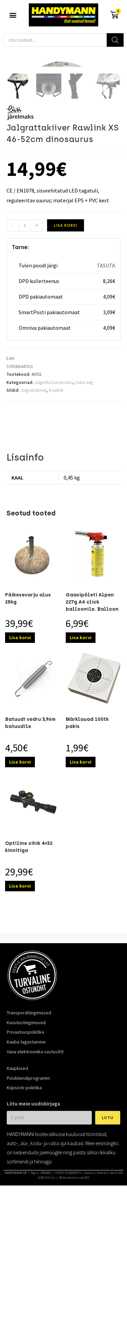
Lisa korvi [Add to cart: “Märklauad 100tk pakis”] (80, 900)
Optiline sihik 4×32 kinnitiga (28, 985)
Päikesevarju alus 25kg (28, 736)
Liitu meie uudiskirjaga (33, 1242)
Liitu (107, 1255)
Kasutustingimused (26, 1160)
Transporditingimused (29, 1151)
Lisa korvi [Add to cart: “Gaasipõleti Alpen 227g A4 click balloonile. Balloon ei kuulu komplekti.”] (80, 776)
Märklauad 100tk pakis (87, 861)
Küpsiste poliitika (24, 1226)
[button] (12, 15)
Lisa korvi (65, 363)
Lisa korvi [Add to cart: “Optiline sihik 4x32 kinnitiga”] (20, 1024)
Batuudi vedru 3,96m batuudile (30, 861)
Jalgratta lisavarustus (53, 520)
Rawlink (56, 528)
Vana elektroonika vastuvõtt (35, 1190)
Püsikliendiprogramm (28, 1216)
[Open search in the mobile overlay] (63, 40)
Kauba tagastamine (26, 1180)
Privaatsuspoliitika (25, 1170)
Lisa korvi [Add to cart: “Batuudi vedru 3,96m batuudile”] (20, 900)
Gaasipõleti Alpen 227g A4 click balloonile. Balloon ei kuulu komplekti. (92, 743)
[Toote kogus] (25, 364)
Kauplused (17, 1206)
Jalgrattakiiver (33, 528)
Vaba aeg (84, 520)
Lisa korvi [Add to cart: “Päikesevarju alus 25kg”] (20, 776)
